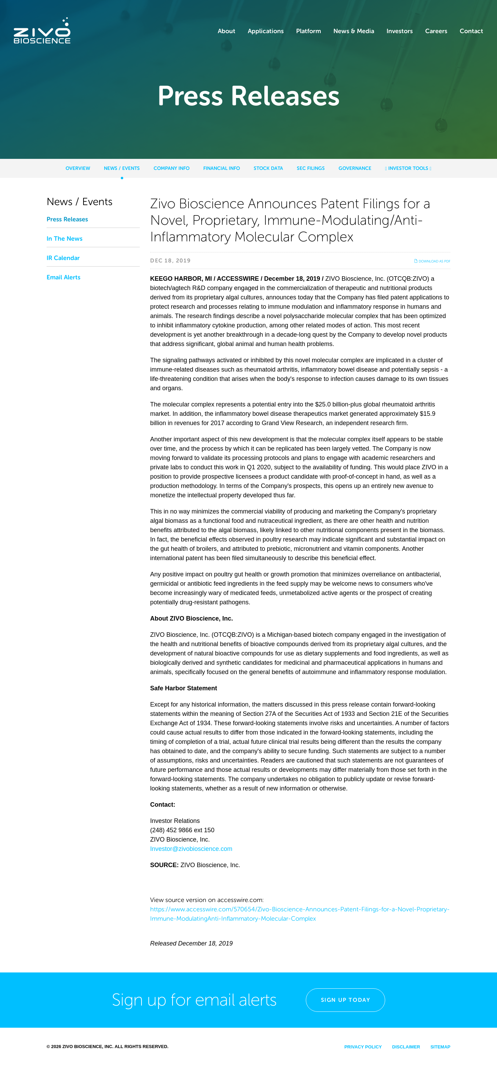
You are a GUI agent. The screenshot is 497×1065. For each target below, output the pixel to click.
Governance (355, 168)
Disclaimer (406, 1047)
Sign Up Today (345, 1000)
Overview (78, 168)
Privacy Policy (363, 1047)
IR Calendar (63, 258)
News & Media (353, 31)
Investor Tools (408, 168)
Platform (308, 31)
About (226, 31)
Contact (471, 31)
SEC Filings (311, 168)
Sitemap (440, 1047)
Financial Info (221, 168)
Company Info (171, 168)
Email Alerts (63, 277)
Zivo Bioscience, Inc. (88, 1046)
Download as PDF (432, 261)
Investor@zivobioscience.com (191, 848)
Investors (400, 31)
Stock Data (268, 168)
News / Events (122, 168)
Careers (436, 31)
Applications (266, 31)
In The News (64, 238)
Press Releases (67, 219)
